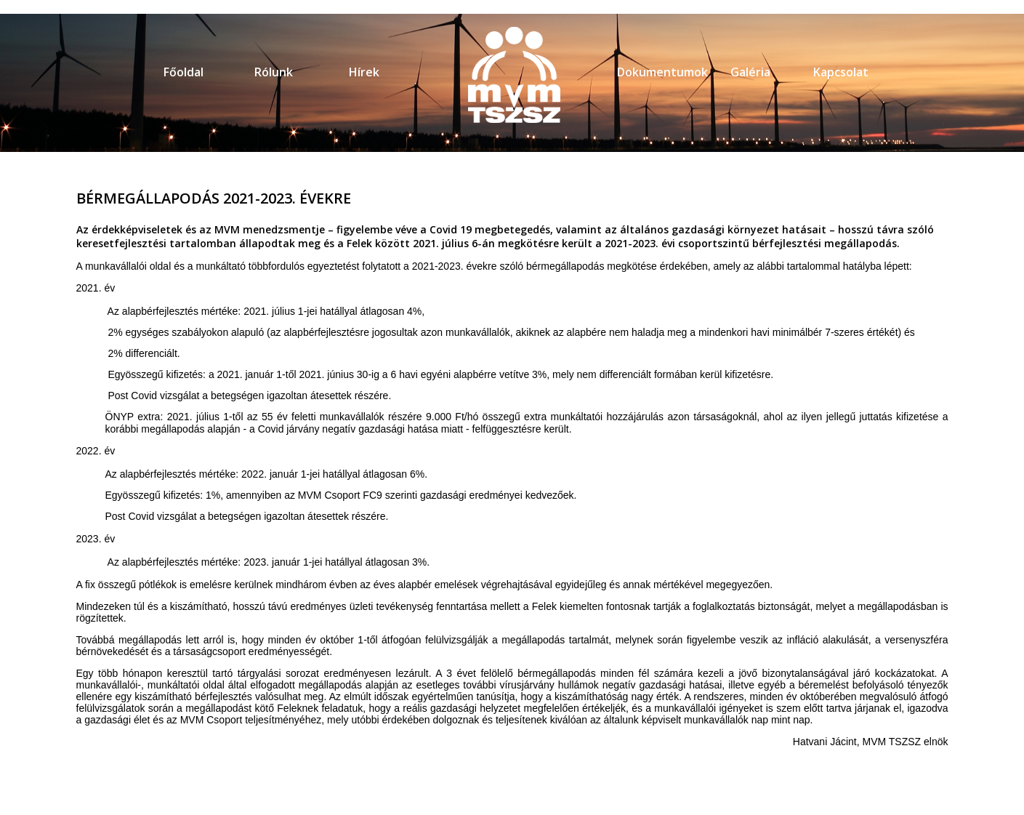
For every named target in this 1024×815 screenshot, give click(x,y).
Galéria (750, 72)
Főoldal (183, 72)
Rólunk (273, 72)
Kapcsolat (840, 72)
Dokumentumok (662, 72)
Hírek (364, 72)
